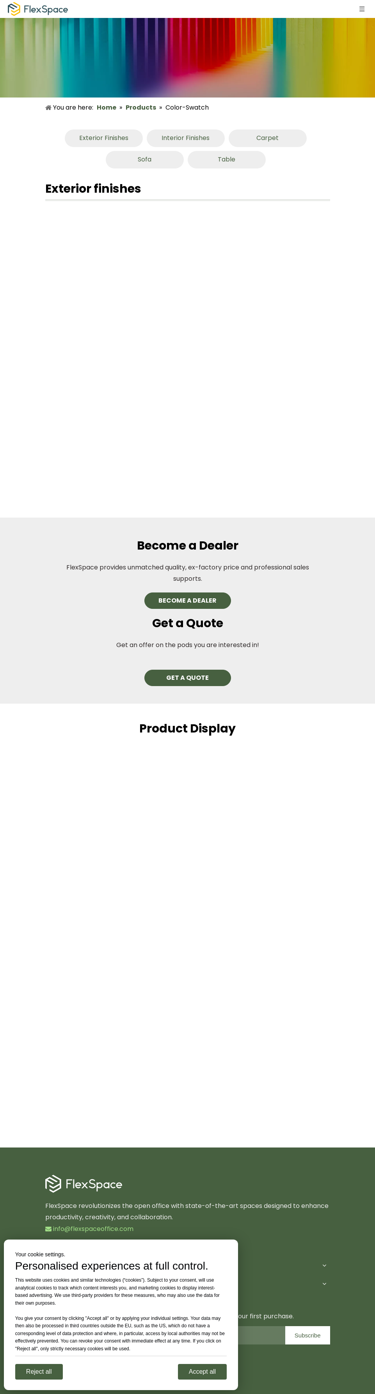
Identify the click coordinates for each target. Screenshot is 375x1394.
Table (226, 159)
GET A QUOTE (187, 677)
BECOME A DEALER (187, 600)
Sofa (144, 159)
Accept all (202, 1371)
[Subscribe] (307, 1335)
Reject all (39, 1371)
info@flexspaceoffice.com (89, 1228)
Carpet (267, 137)
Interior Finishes (186, 137)
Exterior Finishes (103, 137)
